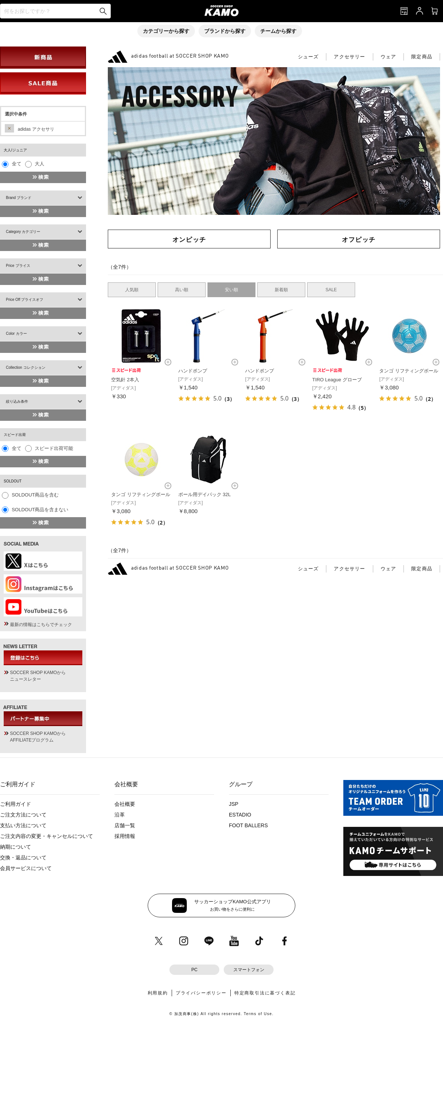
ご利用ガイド (15, 804)
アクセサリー (349, 56)
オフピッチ (359, 239)
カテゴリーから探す (166, 31)
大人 (39, 163)
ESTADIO (240, 815)
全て (16, 163)
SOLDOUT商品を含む (35, 495)
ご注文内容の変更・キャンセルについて (46, 836)
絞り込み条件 (17, 401)
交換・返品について (23, 857)
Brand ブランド (18, 198)
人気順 (131, 289)
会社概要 (124, 804)
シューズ (308, 56)
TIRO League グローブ (337, 379)
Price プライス (18, 266)
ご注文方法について (23, 815)
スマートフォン (248, 969)
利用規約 (158, 993)
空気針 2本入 (125, 379)
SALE (331, 289)
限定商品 (421, 56)
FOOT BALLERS (248, 825)
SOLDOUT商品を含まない (40, 509)
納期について (15, 847)
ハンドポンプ (192, 371)
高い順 (181, 289)
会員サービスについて (26, 868)
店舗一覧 (124, 825)
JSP (233, 804)
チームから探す (278, 31)
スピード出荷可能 (54, 448)
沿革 (119, 815)
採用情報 (124, 836)
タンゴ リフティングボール (408, 371)
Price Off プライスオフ (25, 300)
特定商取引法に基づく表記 (265, 993)
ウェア (388, 56)
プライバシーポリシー (201, 993)
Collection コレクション (25, 367)
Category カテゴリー (23, 232)
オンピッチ (189, 239)
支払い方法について (23, 825)
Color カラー (16, 333)
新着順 (281, 289)
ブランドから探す (224, 31)
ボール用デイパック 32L (204, 494)
